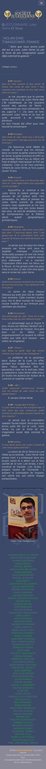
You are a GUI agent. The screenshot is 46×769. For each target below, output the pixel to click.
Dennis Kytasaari (23, 647)
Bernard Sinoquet (23, 725)
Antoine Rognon (23, 711)
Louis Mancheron (23, 662)
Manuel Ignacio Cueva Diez (23, 598)
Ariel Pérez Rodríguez (23, 708)
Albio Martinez (23, 670)
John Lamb (23, 650)
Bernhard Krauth (23, 644)
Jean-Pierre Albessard (23, 557)
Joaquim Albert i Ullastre (23, 555)
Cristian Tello (23, 734)
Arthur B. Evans (23, 621)
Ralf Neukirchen (23, 688)
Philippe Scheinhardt (23, 719)
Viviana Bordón (23, 572)
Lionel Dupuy (23, 615)
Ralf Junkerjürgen (23, 641)
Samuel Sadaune (23, 714)
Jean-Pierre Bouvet (23, 575)
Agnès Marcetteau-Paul (23, 665)
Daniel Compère (23, 592)
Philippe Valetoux (23, 740)
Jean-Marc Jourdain (23, 638)
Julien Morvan (23, 679)
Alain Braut (23, 581)
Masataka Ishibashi (23, 633)
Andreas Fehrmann (23, 624)
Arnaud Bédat (23, 563)
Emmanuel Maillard (23, 659)
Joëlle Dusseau (23, 618)
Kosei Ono (23, 690)
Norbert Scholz (23, 722)
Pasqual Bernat (23, 566)
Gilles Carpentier (23, 586)
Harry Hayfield (23, 627)
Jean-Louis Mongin (23, 673)
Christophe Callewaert (23, 583)
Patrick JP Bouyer (23, 578)
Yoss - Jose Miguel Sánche (23, 743)
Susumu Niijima (23, 682)
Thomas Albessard (23, 560)
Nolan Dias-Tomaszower (23, 612)
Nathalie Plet (23, 699)
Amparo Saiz (23, 716)
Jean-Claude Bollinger (23, 569)
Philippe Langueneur (23, 653)
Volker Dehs (23, 601)
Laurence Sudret (23, 728)
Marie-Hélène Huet (23, 630)
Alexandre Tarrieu (23, 731)
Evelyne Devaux (23, 610)
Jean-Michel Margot (23, 667)
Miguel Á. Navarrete (23, 685)
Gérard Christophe (23, 589)
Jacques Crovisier (23, 595)
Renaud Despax (23, 604)
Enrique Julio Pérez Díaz (23, 696)
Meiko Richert (23, 705)
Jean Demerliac (23, 607)
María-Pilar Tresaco (23, 737)
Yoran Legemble (23, 656)
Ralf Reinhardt (23, 702)
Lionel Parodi (23, 693)
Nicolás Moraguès (23, 676)
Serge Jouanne (23, 636)
